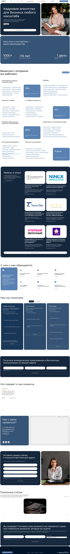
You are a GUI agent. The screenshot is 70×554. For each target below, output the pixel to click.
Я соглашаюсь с (13, 370)
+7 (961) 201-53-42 (9, 427)
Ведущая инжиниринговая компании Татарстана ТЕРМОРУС (33, 186)
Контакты (41, 552)
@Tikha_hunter (8, 431)
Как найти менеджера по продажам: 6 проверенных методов (35, 512)
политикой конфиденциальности (16, 370)
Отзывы (36, 552)
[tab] (31, 301)
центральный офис (6, 432)
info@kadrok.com (31, 1)
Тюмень (6, 434)
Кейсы (29, 552)
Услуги (32, 552)
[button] (3, 410)
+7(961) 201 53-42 (42, 1)
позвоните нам (66, 551)
